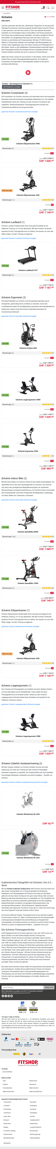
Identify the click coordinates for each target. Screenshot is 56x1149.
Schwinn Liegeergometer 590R (28, 400)
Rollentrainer (34, 1123)
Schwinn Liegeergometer (14, 685)
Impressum (32, 1084)
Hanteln (32, 1116)
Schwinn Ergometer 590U (28, 451)
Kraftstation (7, 1109)
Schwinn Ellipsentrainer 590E (28, 144)
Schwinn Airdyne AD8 (28, 348)
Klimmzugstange (35, 1134)
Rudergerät (33, 1105)
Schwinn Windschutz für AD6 (28, 858)
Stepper (5, 1127)
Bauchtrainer (34, 1131)
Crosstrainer (7, 1102)
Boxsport (6, 1120)
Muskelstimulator (8, 1138)
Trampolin (33, 1109)
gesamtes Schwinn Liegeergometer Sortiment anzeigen (20, 704)
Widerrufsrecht (33, 1088)
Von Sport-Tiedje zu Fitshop (10, 1017)
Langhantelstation (35, 1127)
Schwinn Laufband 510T (28, 270)
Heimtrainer (7, 1123)
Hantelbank (33, 1113)
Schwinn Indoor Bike (12, 478)
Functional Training (9, 1131)
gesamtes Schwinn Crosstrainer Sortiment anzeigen (19, 112)
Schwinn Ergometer (11, 297)
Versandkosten (7, 1088)
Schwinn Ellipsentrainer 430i (28, 195)
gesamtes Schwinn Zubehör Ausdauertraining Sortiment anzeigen (24, 782)
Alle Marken (6, 13)
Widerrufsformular (8, 1091)
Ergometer (33, 1102)
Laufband (6, 1105)
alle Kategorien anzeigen (12, 87)
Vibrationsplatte (35, 1138)
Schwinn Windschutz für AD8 (28, 814)
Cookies (5, 1084)
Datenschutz (33, 1081)
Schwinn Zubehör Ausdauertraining (20, 763)
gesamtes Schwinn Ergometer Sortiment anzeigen (18, 316)
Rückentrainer (7, 1134)
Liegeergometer (35, 1120)
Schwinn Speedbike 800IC (28, 532)
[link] (3, 996)
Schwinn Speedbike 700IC (28, 583)
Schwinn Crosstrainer (12, 93)
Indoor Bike (6, 1116)
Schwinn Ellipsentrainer (13, 610)
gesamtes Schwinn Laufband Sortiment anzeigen (18, 238)
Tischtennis (7, 1113)
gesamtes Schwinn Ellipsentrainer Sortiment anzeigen (20, 626)
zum (7, 1072)
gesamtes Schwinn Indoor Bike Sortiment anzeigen (19, 500)
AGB (4, 1081)
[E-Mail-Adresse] (22, 987)
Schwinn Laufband (11, 222)
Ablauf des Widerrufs (35, 1091)
